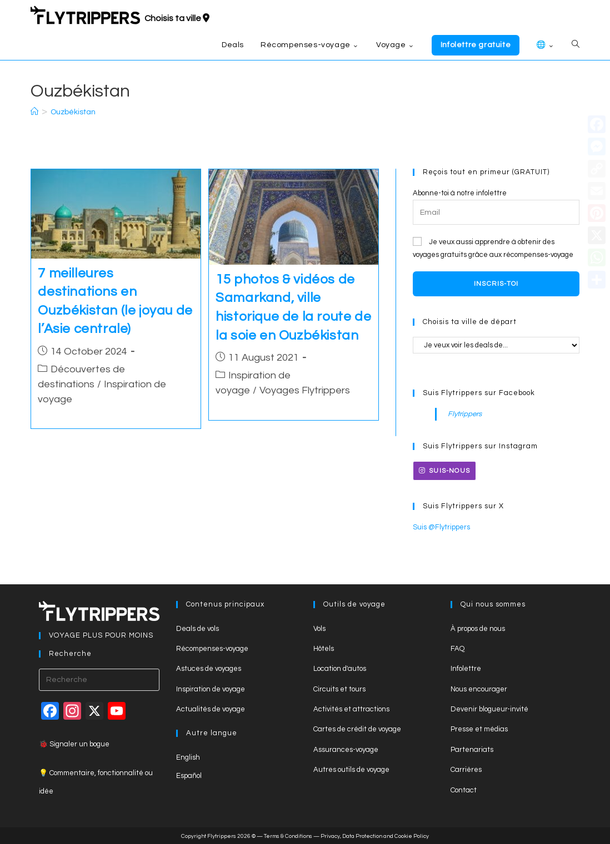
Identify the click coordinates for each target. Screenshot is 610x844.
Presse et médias (479, 729)
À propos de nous (478, 629)
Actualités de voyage (210, 709)
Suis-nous (444, 470)
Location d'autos (339, 669)
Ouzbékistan (73, 112)
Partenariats (472, 750)
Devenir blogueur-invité (489, 709)
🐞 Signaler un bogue (74, 744)
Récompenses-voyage (212, 649)
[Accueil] (34, 112)
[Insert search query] (99, 680)
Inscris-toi (496, 283)
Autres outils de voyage (351, 770)
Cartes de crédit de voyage (357, 729)
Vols (319, 629)
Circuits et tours (339, 689)
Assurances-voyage (345, 750)
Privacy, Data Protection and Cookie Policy (375, 836)
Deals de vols (197, 629)
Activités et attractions (351, 709)
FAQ (457, 649)
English (188, 757)
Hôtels (323, 649)
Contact (464, 790)
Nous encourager (479, 689)
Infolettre (466, 669)
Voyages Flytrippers (304, 390)
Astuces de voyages (208, 669)
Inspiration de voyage (210, 689)
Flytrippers (465, 414)
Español (189, 776)
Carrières (466, 770)
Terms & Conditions (288, 836)
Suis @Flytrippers (441, 527)
